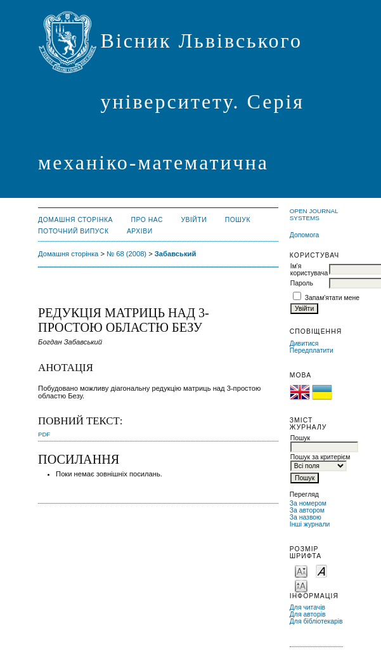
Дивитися (304, 343)
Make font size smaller (301, 570)
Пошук (237, 219)
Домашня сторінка (75, 219)
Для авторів (308, 614)
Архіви (140, 231)
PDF (44, 434)
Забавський (175, 254)
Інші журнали (310, 524)
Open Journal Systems (314, 214)
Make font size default (321, 570)
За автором (307, 510)
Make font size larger (301, 585)
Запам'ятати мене (332, 297)
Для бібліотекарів (316, 621)
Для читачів (307, 607)
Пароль (301, 283)
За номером (308, 503)
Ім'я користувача (309, 270)
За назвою (305, 517)
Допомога (305, 235)
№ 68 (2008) (126, 254)
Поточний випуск (73, 231)
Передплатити (311, 350)
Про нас (147, 219)
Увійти (194, 219)
